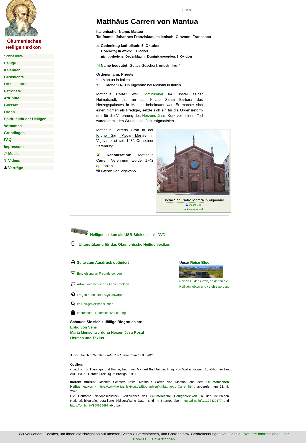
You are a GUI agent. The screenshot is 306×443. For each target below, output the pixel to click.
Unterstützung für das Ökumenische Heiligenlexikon (120, 244)
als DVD (158, 235)
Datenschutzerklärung (110, 313)
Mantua (109, 80)
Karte (23, 84)
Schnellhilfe (13, 56)
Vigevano (138, 85)
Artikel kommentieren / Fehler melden (103, 284)
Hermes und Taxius (87, 338)
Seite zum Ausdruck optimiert (103, 262)
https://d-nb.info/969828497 (89, 405)
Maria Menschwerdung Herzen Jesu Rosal (107, 332)
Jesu (149, 121)
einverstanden (163, 439)
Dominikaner (153, 94)
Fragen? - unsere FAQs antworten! (101, 295)
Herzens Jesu (153, 116)
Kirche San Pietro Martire (183, 200)
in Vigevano (193, 204)
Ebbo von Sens (83, 327)
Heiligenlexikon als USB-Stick (106, 235)
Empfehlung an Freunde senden (99, 273)
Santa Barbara (178, 100)
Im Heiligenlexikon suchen (95, 304)
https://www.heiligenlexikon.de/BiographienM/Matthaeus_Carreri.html (146, 386)
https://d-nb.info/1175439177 (202, 400)
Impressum (84, 313)
